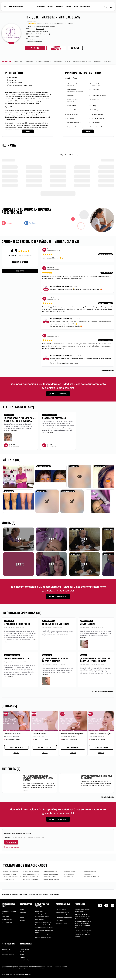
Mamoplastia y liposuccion (55, 412)
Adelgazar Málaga (39, 914)
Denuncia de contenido (8, 949)
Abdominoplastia (72, 78)
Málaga (22, 912)
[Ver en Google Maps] (11, 842)
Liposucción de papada (99, 90)
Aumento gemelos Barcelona (51, 873)
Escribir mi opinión (20, 256)
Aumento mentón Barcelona (30, 873)
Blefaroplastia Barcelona (50, 866)
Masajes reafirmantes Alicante (43, 916)
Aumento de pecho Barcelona (31, 866)
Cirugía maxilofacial (98, 113)
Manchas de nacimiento (62, 909)
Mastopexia (95, 94)
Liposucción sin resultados (17, 618)
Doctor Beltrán (5, 911)
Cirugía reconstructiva (74, 117)
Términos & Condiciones (8, 975)
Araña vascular (87, 618)
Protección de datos (7, 972)
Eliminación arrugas (61, 917)
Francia (25, 79)
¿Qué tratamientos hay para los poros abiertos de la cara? (95, 654)
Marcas (22, 949)
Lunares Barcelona (69, 868)
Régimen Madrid (39, 905)
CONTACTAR (75, 48)
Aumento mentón (72, 108)
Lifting (94, 100)
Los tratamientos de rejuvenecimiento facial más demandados (96, 771)
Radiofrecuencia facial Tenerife (43, 929)
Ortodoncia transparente (62, 906)
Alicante (22, 915)
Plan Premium (24, 946)
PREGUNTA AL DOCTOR (72, 7)
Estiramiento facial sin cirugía (64, 912)
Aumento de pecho (98, 78)
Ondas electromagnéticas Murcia (44, 922)
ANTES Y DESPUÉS (85, 7)
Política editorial (55, 972)
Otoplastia (70, 113)
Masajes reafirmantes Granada (43, 932)
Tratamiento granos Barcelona (43, 908)
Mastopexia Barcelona (50, 871)
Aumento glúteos (72, 104)
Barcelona (23, 906)
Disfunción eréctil (61, 904)
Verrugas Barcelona (89, 868)
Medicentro (5, 908)
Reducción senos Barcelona (30, 871)
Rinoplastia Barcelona (90, 866)
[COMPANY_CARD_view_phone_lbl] (11, 836)
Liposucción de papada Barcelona (12, 871)
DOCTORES (50, 7)
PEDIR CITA (35, 48)
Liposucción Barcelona (70, 866)
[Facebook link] (106, 900)
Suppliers (22, 951)
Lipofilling (95, 104)
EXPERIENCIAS (59, 7)
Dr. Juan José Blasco (7, 914)
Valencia (22, 909)
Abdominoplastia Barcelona (10, 866)
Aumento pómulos (97, 121)
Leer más (14, 425)
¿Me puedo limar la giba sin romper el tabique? (55, 654)
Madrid (22, 904)
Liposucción (95, 84)
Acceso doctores (24, 943)
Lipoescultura (71, 100)
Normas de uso (18, 972)
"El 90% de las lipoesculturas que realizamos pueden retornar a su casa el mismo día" (38, 772)
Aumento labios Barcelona (51, 868)
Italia (30, 79)
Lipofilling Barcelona (8, 873)
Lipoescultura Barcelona (9, 868)
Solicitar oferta (16, 742)
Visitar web (12, 74)
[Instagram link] (100, 900)
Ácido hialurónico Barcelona (31, 868)
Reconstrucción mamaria (75, 121)
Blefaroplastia (71, 84)
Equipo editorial (6, 946)
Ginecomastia (96, 117)
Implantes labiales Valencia (42, 911)
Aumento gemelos (97, 108)
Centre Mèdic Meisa (7, 916)
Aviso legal (45, 972)
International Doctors (26, 954)
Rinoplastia (70, 90)
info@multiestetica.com (23, 969)
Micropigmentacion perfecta (82, 913)
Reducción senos (72, 94)
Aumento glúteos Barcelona (91, 871)
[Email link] (112, 900)
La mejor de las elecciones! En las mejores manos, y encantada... (19, 414)
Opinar (71, 23)
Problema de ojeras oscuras (55, 618)
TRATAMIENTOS (41, 7)
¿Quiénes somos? (6, 943)
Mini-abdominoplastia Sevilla (42, 919)
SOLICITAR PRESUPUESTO (56, 48)
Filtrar (20, 265)
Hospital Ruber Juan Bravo (9, 905)
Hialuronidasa (60, 915)
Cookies (26, 972)
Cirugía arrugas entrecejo (16, 652)
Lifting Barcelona (68, 871)
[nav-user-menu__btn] (111, 7)
